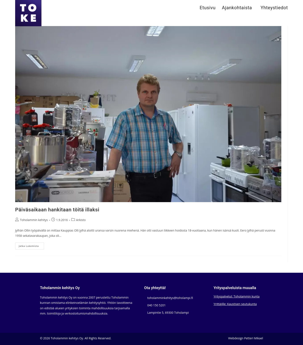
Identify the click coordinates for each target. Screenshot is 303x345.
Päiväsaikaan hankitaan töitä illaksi (57, 209)
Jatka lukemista (31, 246)
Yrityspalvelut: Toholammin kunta (236, 296)
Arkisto (81, 220)
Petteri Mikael (253, 338)
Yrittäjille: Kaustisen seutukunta (235, 304)
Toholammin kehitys (34, 220)
